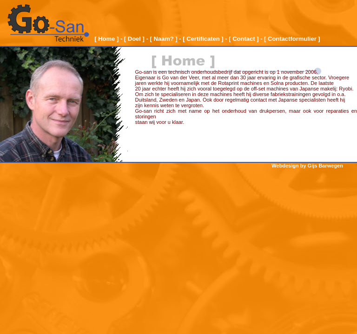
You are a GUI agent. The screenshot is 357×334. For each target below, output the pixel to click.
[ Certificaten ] (203, 38)
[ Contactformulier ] (292, 38)
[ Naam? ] (163, 38)
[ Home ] (106, 38)
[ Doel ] (134, 38)
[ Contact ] (243, 38)
